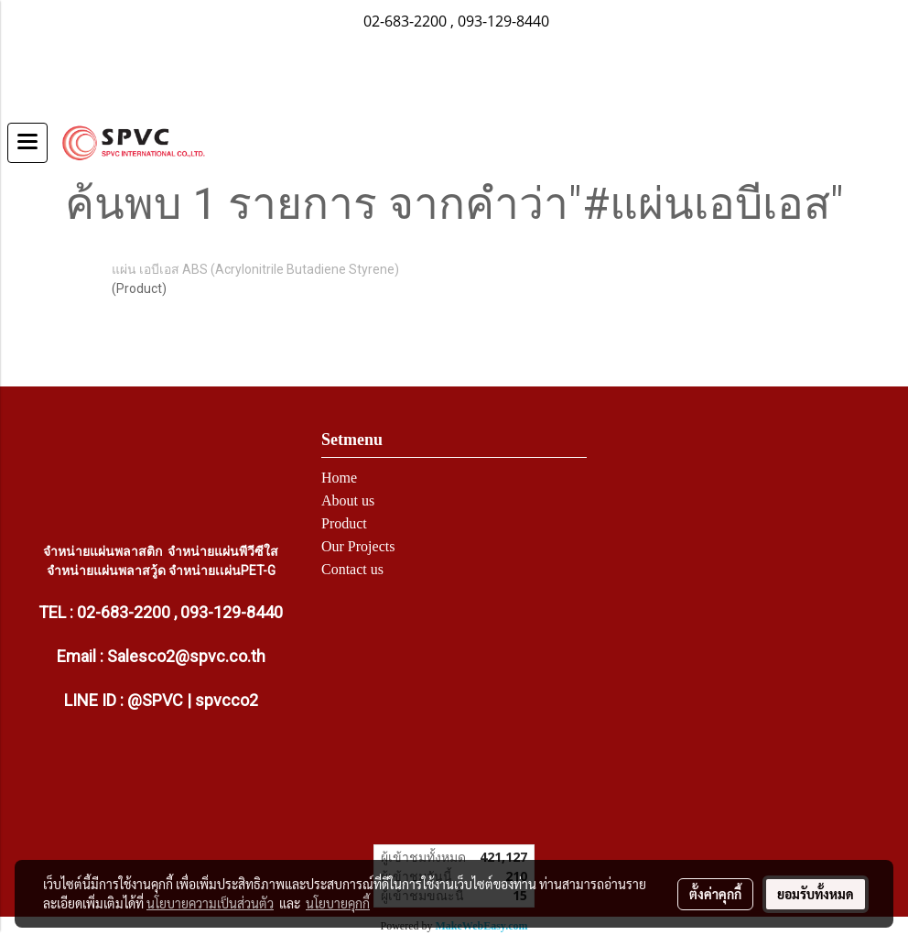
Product (344, 523)
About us (347, 500)
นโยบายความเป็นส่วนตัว (210, 903)
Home (339, 477)
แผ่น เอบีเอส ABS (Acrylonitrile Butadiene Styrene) (255, 269)
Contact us (352, 569)
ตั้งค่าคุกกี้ (715, 894)
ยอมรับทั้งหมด (815, 894)
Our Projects (358, 546)
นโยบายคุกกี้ (338, 903)
